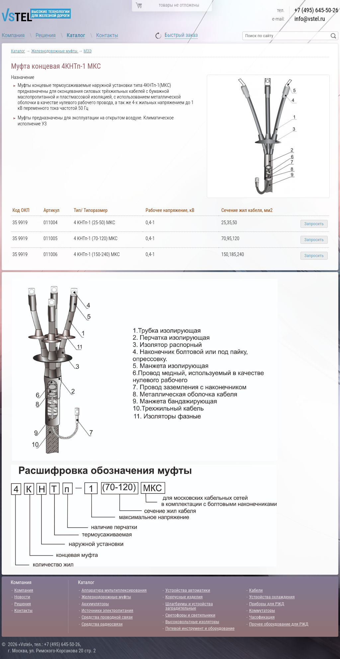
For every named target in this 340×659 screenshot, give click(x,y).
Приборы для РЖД (266, 603)
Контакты (107, 35)
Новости (22, 596)
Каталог (76, 35)
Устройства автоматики (187, 590)
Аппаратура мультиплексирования (114, 590)
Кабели (256, 590)
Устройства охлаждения (272, 596)
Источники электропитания (107, 610)
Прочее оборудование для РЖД (278, 623)
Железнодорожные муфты (54, 50)
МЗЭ (88, 50)
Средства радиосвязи (102, 623)
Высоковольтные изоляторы (192, 621)
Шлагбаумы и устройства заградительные (189, 606)
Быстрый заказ (181, 35)
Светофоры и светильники (190, 615)
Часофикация (262, 617)
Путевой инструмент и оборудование (199, 628)
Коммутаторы (262, 610)
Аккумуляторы (95, 603)
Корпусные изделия (184, 596)
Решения (45, 35)
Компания (13, 35)
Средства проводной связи (107, 617)
